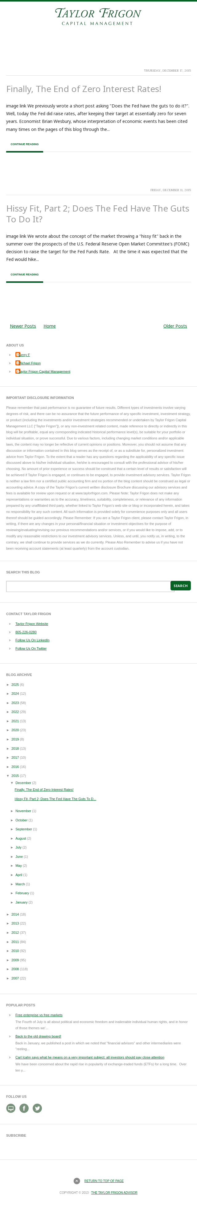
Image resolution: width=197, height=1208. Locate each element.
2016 (15, 767)
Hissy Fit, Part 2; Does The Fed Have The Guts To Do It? (97, 213)
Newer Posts (23, 326)
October (21, 820)
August (20, 838)
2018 (15, 748)
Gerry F (24, 355)
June (19, 856)
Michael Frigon (29, 363)
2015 (15, 776)
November (23, 811)
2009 (15, 960)
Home (49, 326)
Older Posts (175, 326)
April (18, 875)
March (20, 884)
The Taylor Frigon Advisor (114, 1192)
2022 (15, 712)
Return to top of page (104, 1181)
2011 (15, 942)
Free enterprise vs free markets (39, 1015)
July (18, 847)
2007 (15, 978)
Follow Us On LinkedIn (32, 640)
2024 (15, 693)
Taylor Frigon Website (31, 624)
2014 (15, 914)
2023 (15, 703)
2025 (15, 684)
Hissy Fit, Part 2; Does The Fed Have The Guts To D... (55, 799)
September (23, 829)
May (18, 865)
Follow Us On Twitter (31, 648)
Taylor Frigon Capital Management (44, 371)
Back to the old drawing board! (38, 1036)
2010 (15, 951)
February (22, 893)
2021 (15, 721)
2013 (15, 923)
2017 (15, 757)
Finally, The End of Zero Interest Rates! (83, 88)
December (23, 783)
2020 (15, 730)
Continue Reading (24, 144)
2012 (15, 932)
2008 (15, 969)
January (21, 902)
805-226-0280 (26, 632)
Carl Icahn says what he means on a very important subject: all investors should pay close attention (89, 1057)
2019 (15, 739)
